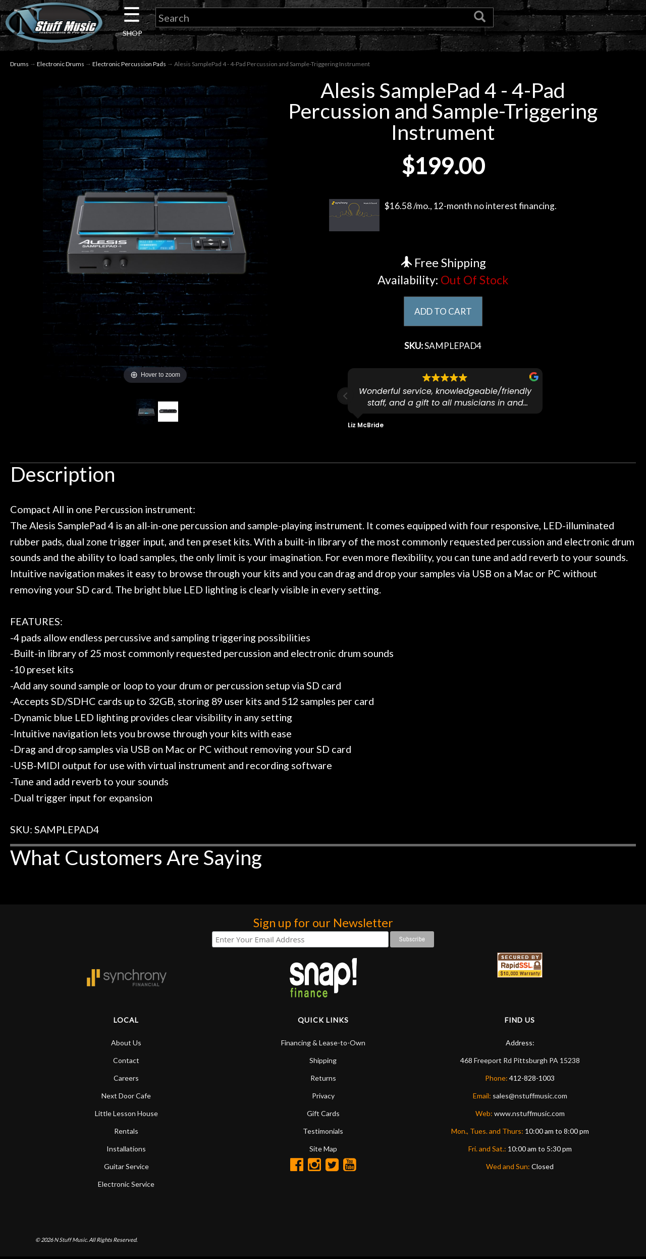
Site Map (323, 1150)
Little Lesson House (126, 1115)
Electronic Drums (60, 65)
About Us (126, 1044)
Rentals (126, 1133)
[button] (345, 398)
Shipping (323, 1062)
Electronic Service (126, 1186)
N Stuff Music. (71, 1241)
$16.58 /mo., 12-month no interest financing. (443, 216)
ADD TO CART (443, 312)
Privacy (323, 1097)
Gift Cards (323, 1115)
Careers (126, 1080)
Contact (126, 1062)
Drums (19, 65)
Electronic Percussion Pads (129, 65)
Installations (126, 1150)
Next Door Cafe (126, 1097)
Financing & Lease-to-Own (323, 1044)
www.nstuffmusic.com (529, 1115)
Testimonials (323, 1133)
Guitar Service (126, 1168)
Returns (323, 1080)
